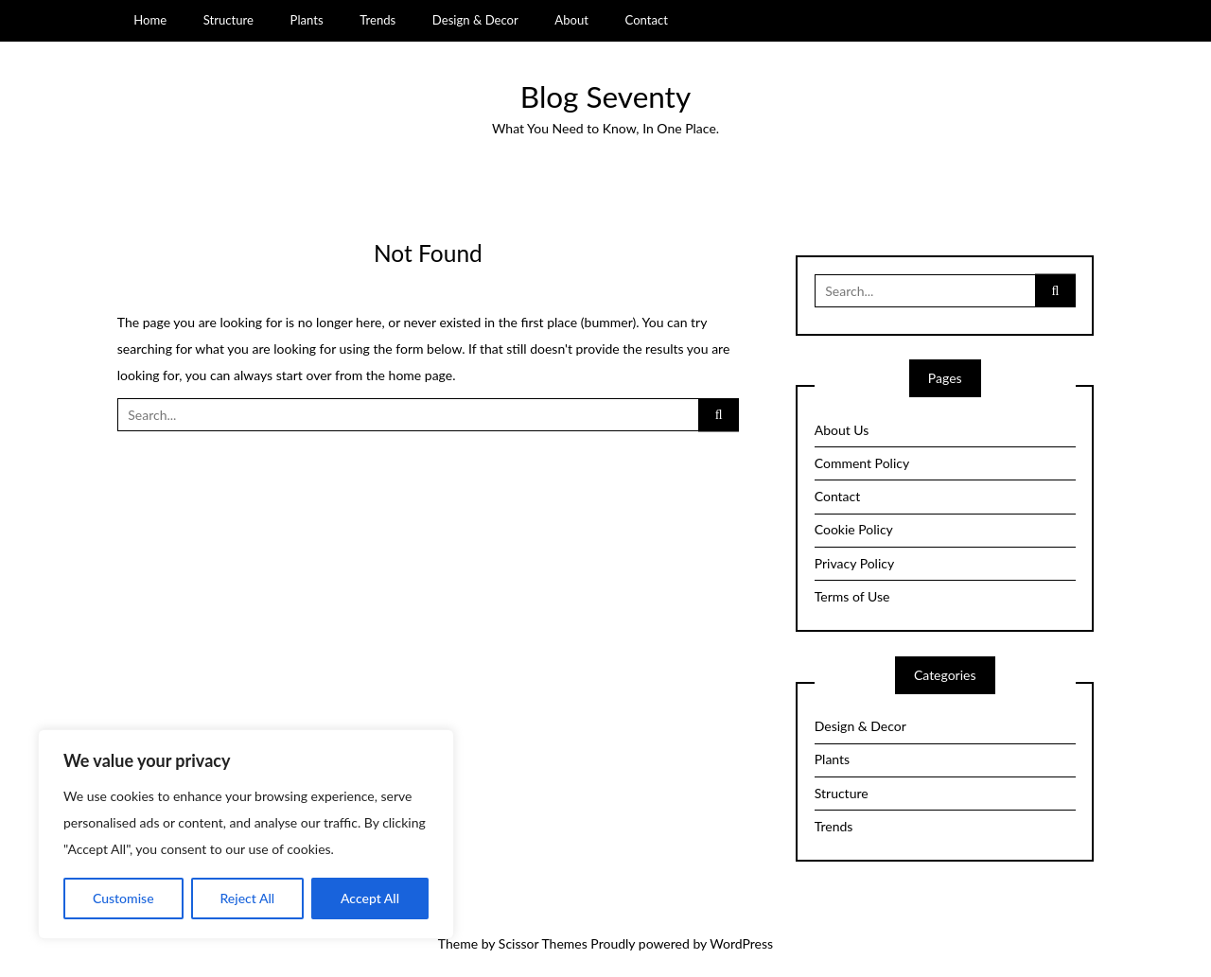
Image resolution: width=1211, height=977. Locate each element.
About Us (842, 430)
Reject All (246, 898)
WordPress (741, 943)
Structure (228, 19)
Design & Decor (475, 19)
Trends (377, 19)
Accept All (370, 898)
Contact (646, 19)
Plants (307, 19)
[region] (246, 834)
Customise (123, 898)
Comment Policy (862, 463)
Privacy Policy (854, 563)
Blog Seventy (605, 96)
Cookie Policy (854, 529)
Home (150, 19)
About (571, 19)
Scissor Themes (543, 943)
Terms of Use (852, 596)
